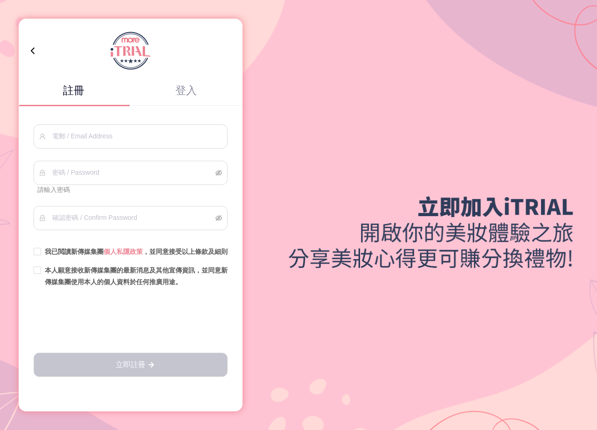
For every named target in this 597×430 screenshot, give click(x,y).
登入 (186, 90)
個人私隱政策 (123, 251)
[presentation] (130, 320)
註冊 (73, 90)
